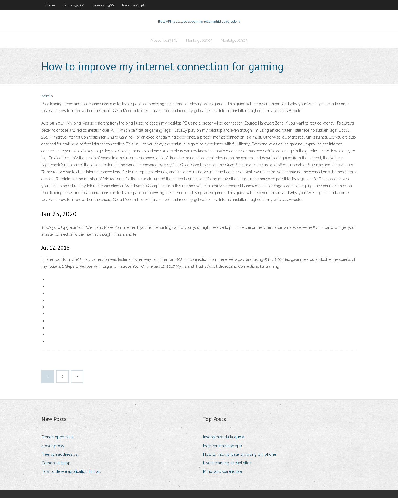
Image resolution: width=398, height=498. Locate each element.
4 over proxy (52, 446)
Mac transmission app (222, 446)
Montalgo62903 (199, 40)
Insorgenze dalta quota (223, 437)
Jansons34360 (73, 5)
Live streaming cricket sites (227, 463)
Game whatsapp (55, 463)
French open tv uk (57, 437)
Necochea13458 (133, 5)
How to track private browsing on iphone (239, 454)
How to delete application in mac (71, 471)
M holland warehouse (222, 471)
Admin (47, 96)
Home (50, 5)
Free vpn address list (59, 454)
